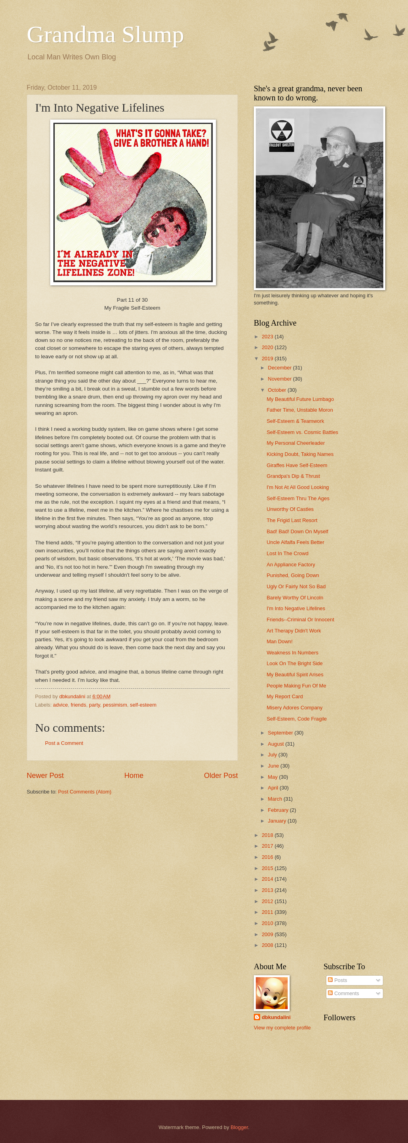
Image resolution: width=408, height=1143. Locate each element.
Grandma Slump (105, 34)
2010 (268, 923)
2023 (268, 337)
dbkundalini (276, 1017)
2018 (268, 835)
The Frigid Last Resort (292, 520)
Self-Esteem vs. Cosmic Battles (302, 432)
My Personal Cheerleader (296, 443)
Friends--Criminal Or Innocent (300, 620)
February (279, 810)
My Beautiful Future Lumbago (300, 399)
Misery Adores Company (294, 708)
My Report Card (285, 696)
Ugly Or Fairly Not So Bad (296, 586)
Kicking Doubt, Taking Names (300, 454)
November (280, 379)
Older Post (221, 776)
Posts (337, 980)
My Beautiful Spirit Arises (295, 675)
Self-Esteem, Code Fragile (297, 719)
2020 (268, 347)
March (275, 799)
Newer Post (45, 776)
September (281, 733)
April (273, 788)
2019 (268, 358)
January (277, 821)
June (274, 766)
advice (60, 705)
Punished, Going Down (293, 575)
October (277, 390)
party (94, 705)
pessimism (115, 705)
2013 (268, 890)
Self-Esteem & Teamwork (295, 421)
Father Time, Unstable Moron (300, 410)
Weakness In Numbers (292, 653)
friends (78, 705)
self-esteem (143, 705)
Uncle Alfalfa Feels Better (295, 542)
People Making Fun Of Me (296, 686)
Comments (343, 993)
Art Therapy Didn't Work (294, 631)
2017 (268, 846)
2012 (268, 901)
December (280, 368)
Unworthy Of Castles (290, 509)
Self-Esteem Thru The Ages (298, 498)
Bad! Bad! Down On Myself (297, 531)
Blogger (239, 1127)
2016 (268, 857)
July (273, 755)
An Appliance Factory (291, 565)
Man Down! (279, 641)
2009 (268, 934)
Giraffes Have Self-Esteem (297, 465)
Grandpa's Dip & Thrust (293, 476)
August (276, 744)
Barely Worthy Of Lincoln (295, 598)
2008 (268, 945)
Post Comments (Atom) (85, 792)
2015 (268, 868)
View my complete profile (282, 1028)
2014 (268, 879)
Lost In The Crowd (287, 553)
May (273, 777)
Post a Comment (64, 743)
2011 (268, 912)
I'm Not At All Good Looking (298, 487)
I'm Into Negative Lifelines (296, 608)
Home (133, 776)
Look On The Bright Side (295, 663)
